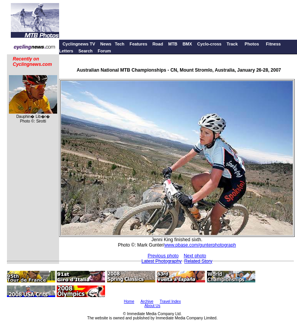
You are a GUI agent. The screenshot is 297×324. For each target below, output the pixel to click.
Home (129, 301)
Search (85, 51)
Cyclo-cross (209, 44)
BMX (187, 44)
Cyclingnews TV (79, 44)
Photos (251, 44)
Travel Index (170, 301)
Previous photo (163, 256)
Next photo (195, 256)
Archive (147, 301)
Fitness (273, 44)
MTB (172, 44)
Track (232, 44)
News (106, 44)
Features (138, 44)
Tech (119, 44)
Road (158, 44)
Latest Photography (161, 261)
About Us (152, 306)
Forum (104, 51)
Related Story (198, 261)
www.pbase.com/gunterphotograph (200, 245)
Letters (66, 51)
